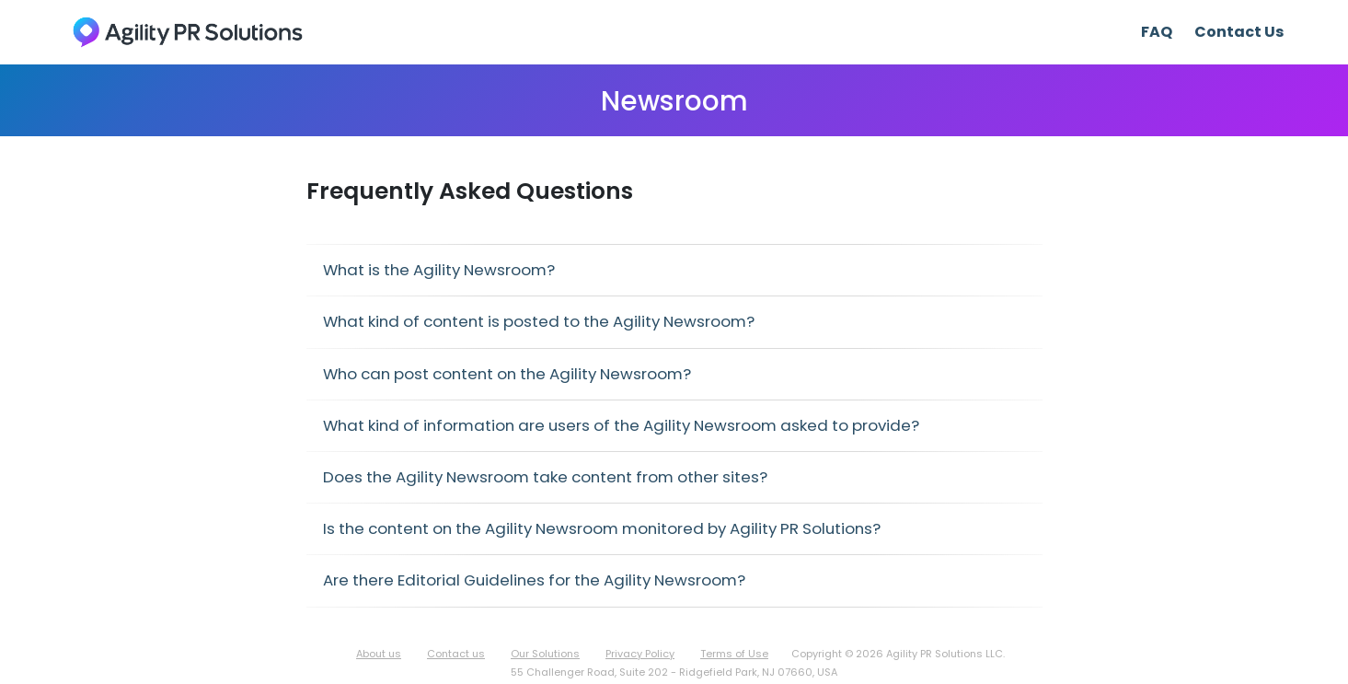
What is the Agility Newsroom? (439, 270)
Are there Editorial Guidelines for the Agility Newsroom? (534, 580)
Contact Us (1239, 31)
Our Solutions (545, 653)
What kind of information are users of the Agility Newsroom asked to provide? (621, 425)
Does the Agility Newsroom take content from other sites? (545, 477)
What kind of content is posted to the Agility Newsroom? (539, 321)
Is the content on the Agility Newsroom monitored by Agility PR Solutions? (602, 528)
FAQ (1156, 31)
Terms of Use (734, 653)
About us (378, 653)
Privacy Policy (639, 653)
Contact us (456, 653)
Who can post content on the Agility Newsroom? (507, 374)
